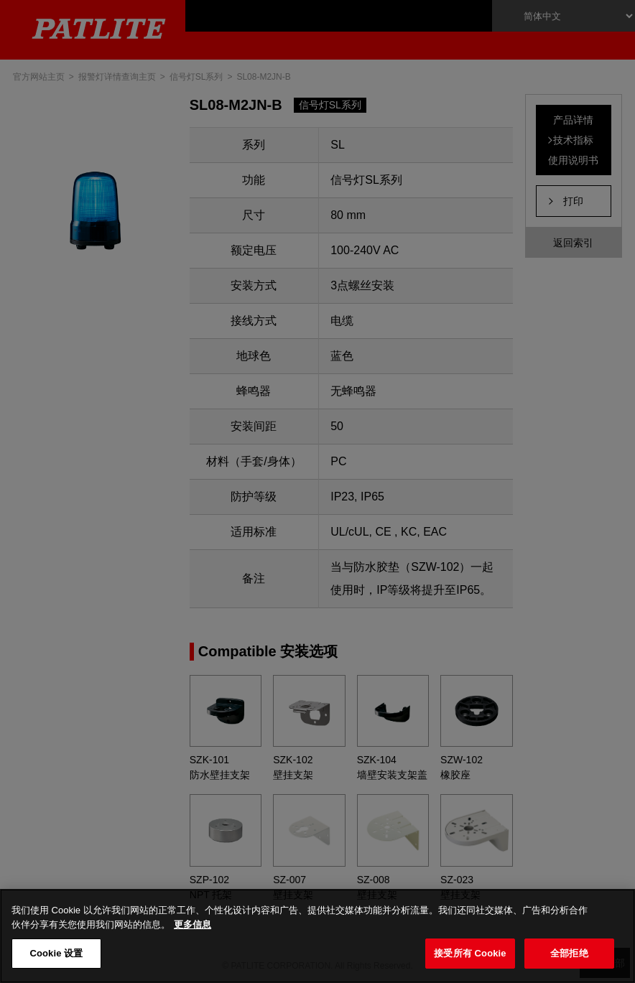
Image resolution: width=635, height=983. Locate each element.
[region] (317, 936)
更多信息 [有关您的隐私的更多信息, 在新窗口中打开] (192, 924)
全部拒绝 (569, 953)
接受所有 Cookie (470, 953)
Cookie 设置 (56, 953)
